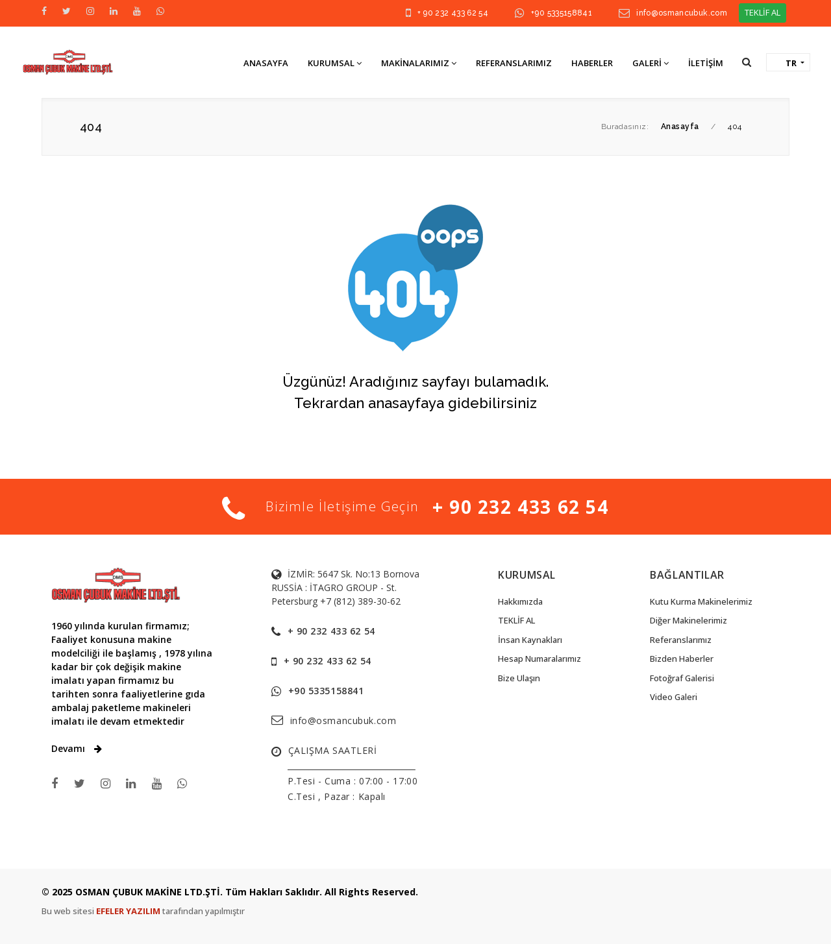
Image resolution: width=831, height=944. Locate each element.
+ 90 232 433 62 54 (452, 13)
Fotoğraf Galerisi (682, 678)
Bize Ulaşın (519, 678)
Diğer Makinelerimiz (688, 620)
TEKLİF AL (762, 12)
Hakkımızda (520, 601)
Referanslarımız (681, 640)
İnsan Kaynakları (530, 640)
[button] (746, 62)
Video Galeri (673, 697)
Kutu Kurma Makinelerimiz (701, 601)
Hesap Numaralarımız (539, 658)
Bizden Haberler (681, 658)
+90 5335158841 (561, 13)
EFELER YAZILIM (129, 911)
